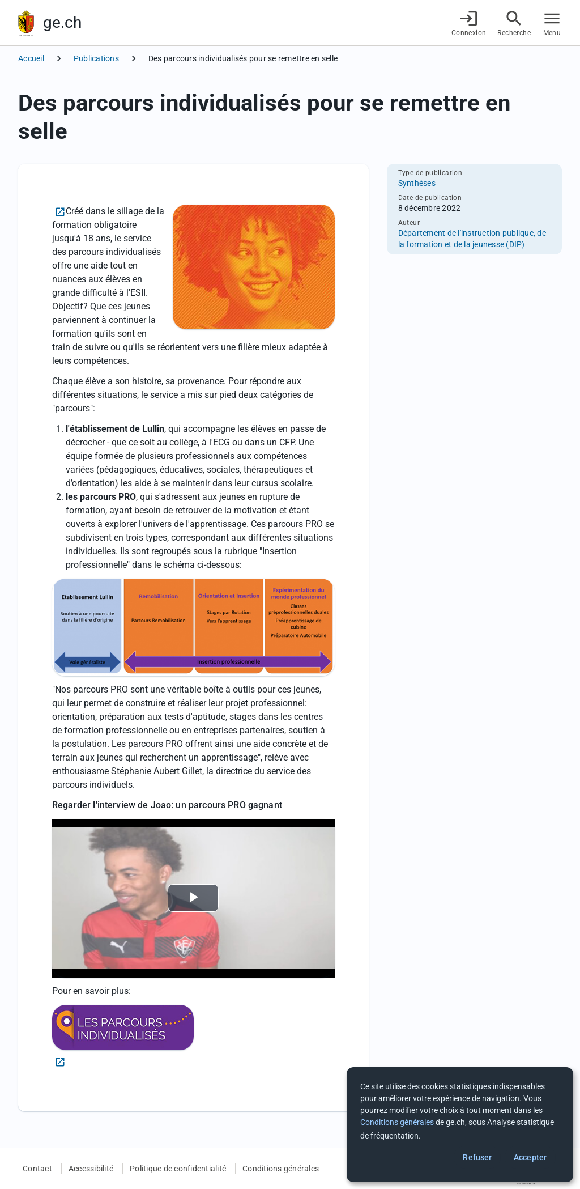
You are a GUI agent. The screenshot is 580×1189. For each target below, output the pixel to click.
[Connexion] (469, 23)
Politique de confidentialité (178, 1168)
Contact (37, 1168)
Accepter (530, 1157)
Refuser (477, 1157)
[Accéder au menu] (552, 23)
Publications (96, 58)
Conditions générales (280, 1168)
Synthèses (417, 183)
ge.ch (62, 22)
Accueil (31, 58)
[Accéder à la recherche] (514, 23)
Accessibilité (91, 1168)
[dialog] (460, 1124)
